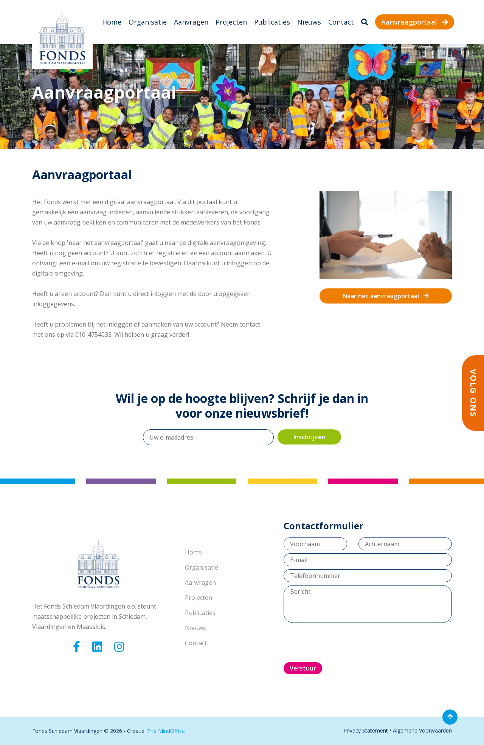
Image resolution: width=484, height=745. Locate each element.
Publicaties (272, 21)
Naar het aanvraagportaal (386, 296)
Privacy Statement (365, 730)
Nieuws (309, 21)
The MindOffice (166, 730)
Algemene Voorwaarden (422, 730)
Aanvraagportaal (414, 21)
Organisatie (148, 21)
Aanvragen (191, 21)
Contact (341, 21)
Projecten (231, 21)
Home (111, 21)
